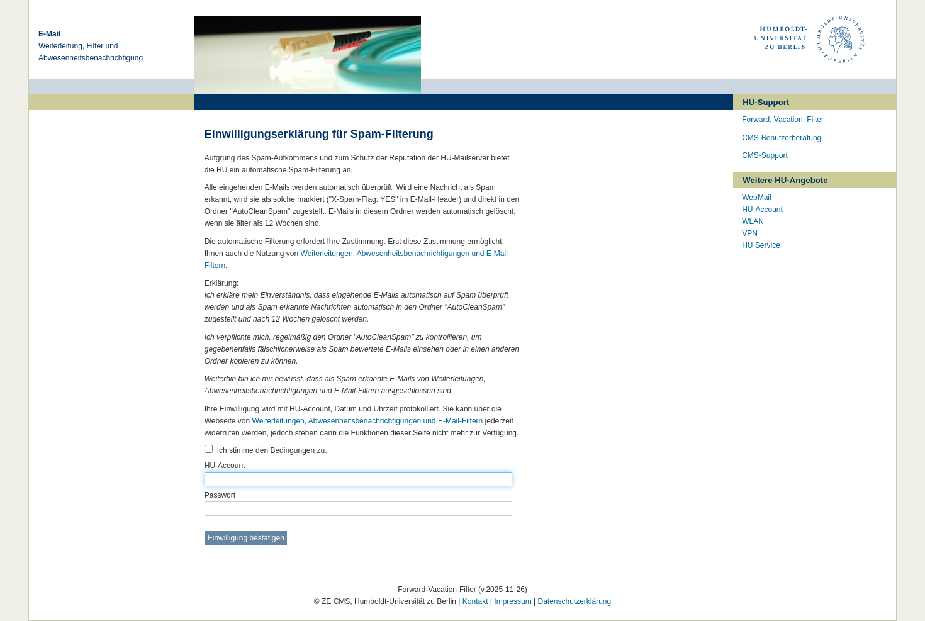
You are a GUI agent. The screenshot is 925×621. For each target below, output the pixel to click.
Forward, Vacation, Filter (783, 119)
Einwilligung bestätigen (246, 538)
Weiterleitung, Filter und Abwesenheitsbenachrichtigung (90, 46)
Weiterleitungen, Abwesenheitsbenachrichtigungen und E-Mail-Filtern (367, 421)
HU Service (761, 245)
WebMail (756, 197)
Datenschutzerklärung (574, 601)
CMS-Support (765, 155)
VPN (750, 233)
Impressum (512, 601)
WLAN (753, 221)
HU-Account (358, 473)
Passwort (358, 503)
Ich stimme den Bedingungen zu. (266, 450)
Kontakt (475, 601)
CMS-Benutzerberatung (781, 137)
